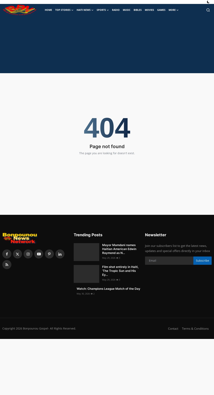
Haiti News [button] (85, 10)
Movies (149, 10)
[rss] (6, 264)
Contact (173, 328)
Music (126, 10)
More (174, 10)
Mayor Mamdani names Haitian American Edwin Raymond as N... (119, 249)
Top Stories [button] (64, 10)
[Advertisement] (107, 45)
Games (161, 10)
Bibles (138, 10)
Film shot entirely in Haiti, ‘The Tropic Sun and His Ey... (120, 271)
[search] (208, 10)
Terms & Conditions (195, 328)
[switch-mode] (209, 2)
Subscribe (202, 260)
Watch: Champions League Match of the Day (108, 289)
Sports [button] (103, 10)
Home (48, 10)
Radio (116, 10)
